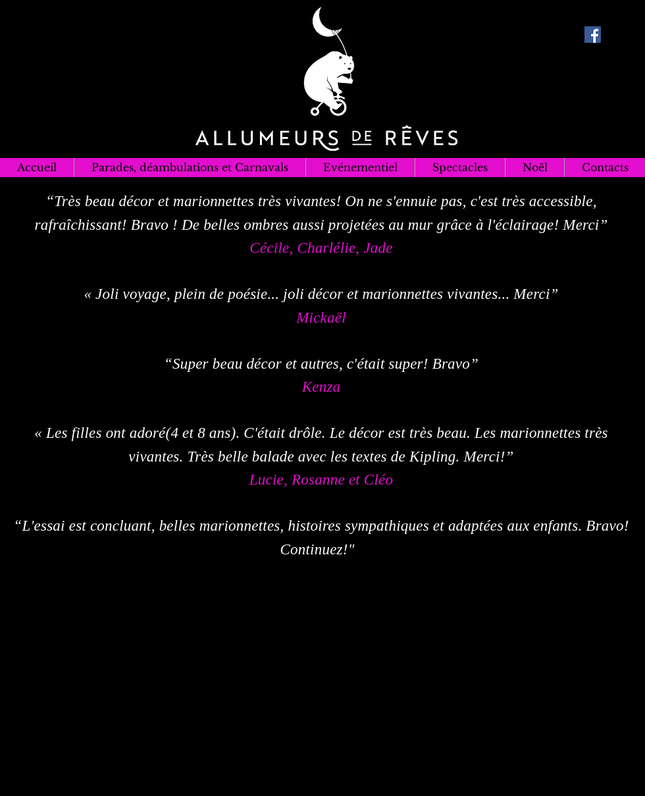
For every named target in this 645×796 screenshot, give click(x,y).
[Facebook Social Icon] (592, 34)
